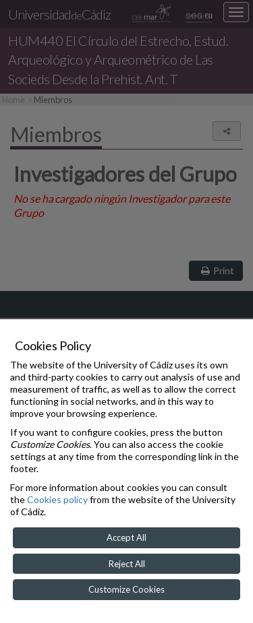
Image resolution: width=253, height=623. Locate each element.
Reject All (127, 563)
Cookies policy (57, 499)
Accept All (126, 537)
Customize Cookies (126, 589)
